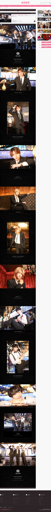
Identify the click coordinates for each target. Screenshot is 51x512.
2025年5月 (6, 7)
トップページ (1, 497)
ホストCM (14, 500)
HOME (1, 7)
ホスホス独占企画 (28, 500)
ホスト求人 (1, 502)
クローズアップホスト (15, 497)
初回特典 (40, 500)
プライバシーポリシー (10, 507)
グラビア (3, 7)
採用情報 (5, 507)
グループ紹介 (1, 500)
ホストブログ (27, 502)
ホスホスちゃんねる (15, 502)
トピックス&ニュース (28, 497)
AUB (12, 20)
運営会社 (1, 507)
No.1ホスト (40, 502)
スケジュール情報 (41, 497)
